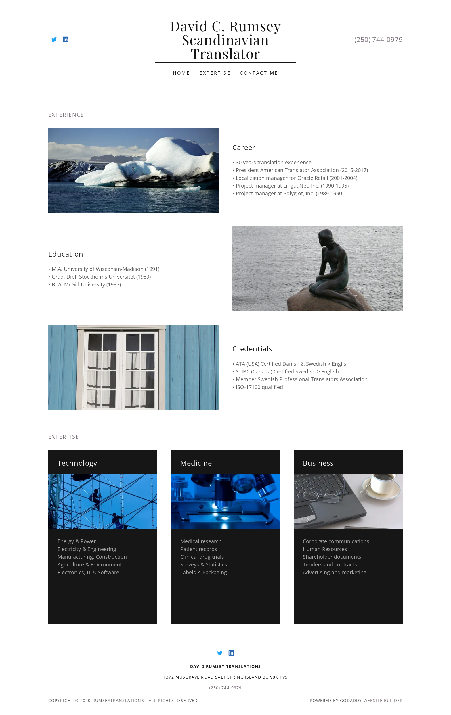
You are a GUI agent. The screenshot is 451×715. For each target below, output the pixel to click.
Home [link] (181, 73)
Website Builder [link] (383, 700)
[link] (54, 39)
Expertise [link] (215, 73)
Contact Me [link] (259, 73)
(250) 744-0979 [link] (378, 39)
